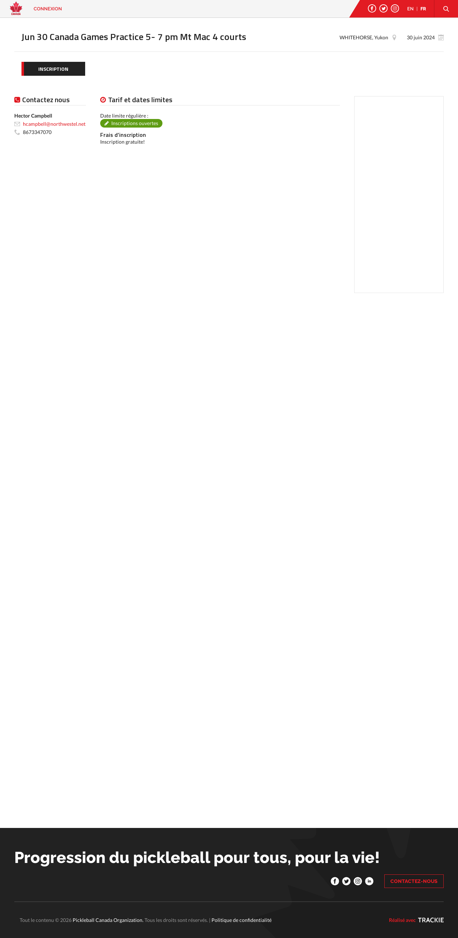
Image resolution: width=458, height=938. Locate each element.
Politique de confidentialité (241, 920)
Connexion (48, 8)
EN (410, 8)
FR (423, 8)
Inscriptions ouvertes (134, 123)
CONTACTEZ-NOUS (414, 881)
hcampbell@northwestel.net (54, 124)
